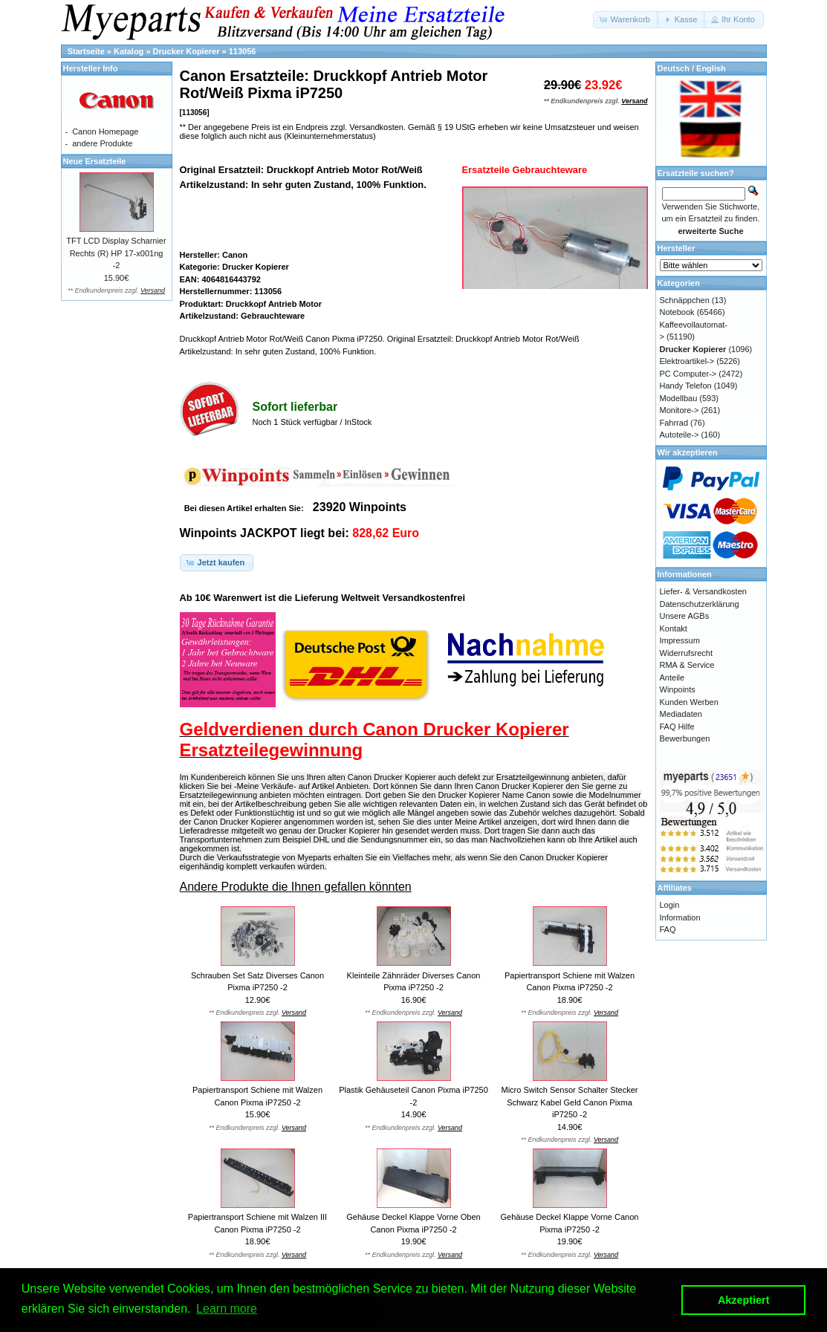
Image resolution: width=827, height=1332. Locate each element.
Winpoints (677, 689)
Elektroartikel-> (687, 361)
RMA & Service (687, 664)
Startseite (86, 51)
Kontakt (673, 628)
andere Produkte (102, 143)
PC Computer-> (688, 373)
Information (680, 917)
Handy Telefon (686, 385)
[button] (626, 19)
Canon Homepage (105, 131)
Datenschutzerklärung (699, 604)
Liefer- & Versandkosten (703, 591)
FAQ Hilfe (677, 726)
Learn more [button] (226, 1308)
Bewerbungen (685, 738)
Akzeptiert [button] (744, 1300)
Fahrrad (674, 422)
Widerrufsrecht (686, 653)
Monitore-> (679, 410)
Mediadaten (681, 713)
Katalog (128, 51)
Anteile (672, 677)
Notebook (677, 312)
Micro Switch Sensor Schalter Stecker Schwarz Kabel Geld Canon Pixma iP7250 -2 (569, 1102)
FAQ (668, 929)
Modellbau (679, 398)
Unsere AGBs (685, 615)
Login (670, 904)
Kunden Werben (689, 702)
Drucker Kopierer (186, 51)
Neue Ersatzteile (94, 161)
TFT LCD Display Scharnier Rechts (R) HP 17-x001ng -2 (116, 253)
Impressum (680, 640)
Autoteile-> (679, 434)
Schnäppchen (685, 300)
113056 (242, 51)
